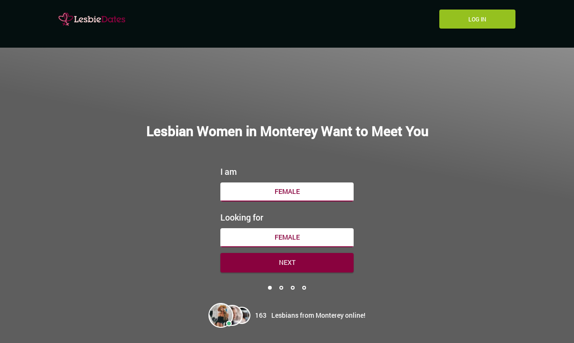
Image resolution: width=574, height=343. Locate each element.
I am (228, 171)
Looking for (241, 217)
